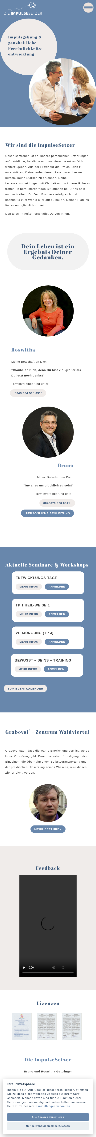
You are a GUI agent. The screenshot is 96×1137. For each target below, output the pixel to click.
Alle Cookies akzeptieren (48, 1117)
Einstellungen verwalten (53, 1106)
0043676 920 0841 (57, 503)
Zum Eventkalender (25, 688)
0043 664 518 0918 (28, 393)
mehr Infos (28, 586)
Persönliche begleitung (47, 513)
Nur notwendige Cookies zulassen (48, 1126)
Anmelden (57, 586)
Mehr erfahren (48, 829)
